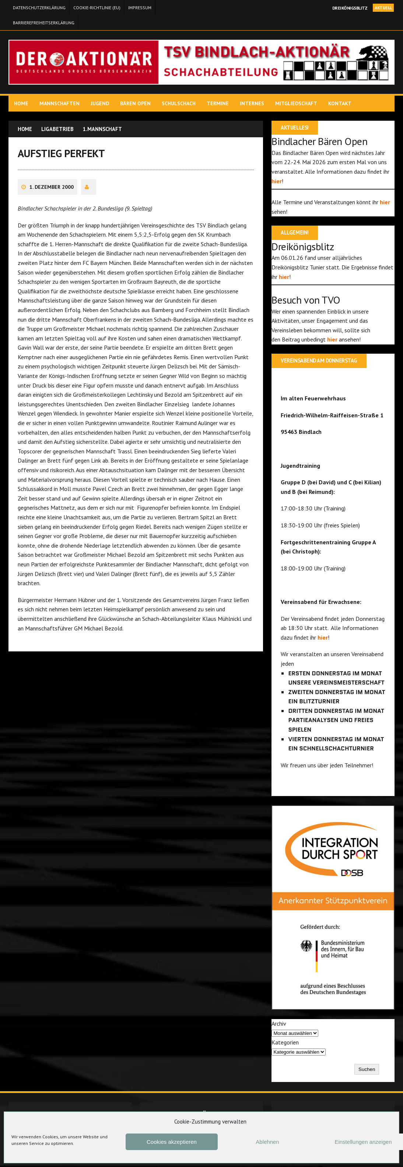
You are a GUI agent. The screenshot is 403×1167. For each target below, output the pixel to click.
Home (22, 103)
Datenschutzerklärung (39, 7)
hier (276, 181)
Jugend (100, 103)
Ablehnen (267, 1142)
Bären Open (136, 103)
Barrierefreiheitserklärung (43, 22)
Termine (218, 103)
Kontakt (340, 103)
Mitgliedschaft (297, 103)
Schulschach (179, 103)
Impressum (139, 7)
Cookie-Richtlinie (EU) (96, 7)
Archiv (278, 1024)
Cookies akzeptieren (172, 1142)
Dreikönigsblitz (350, 8)
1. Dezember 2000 (52, 190)
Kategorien (285, 1043)
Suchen (366, 1071)
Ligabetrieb (60, 128)
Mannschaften (60, 103)
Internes (253, 103)
